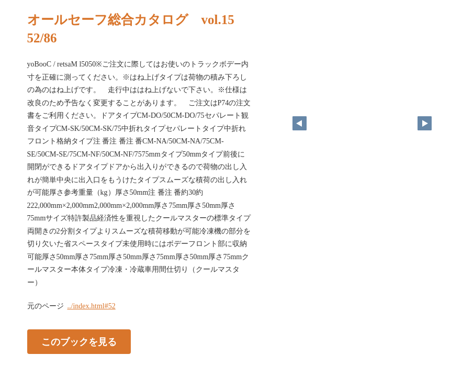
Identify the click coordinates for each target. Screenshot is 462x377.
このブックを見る (79, 342)
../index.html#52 (91, 306)
